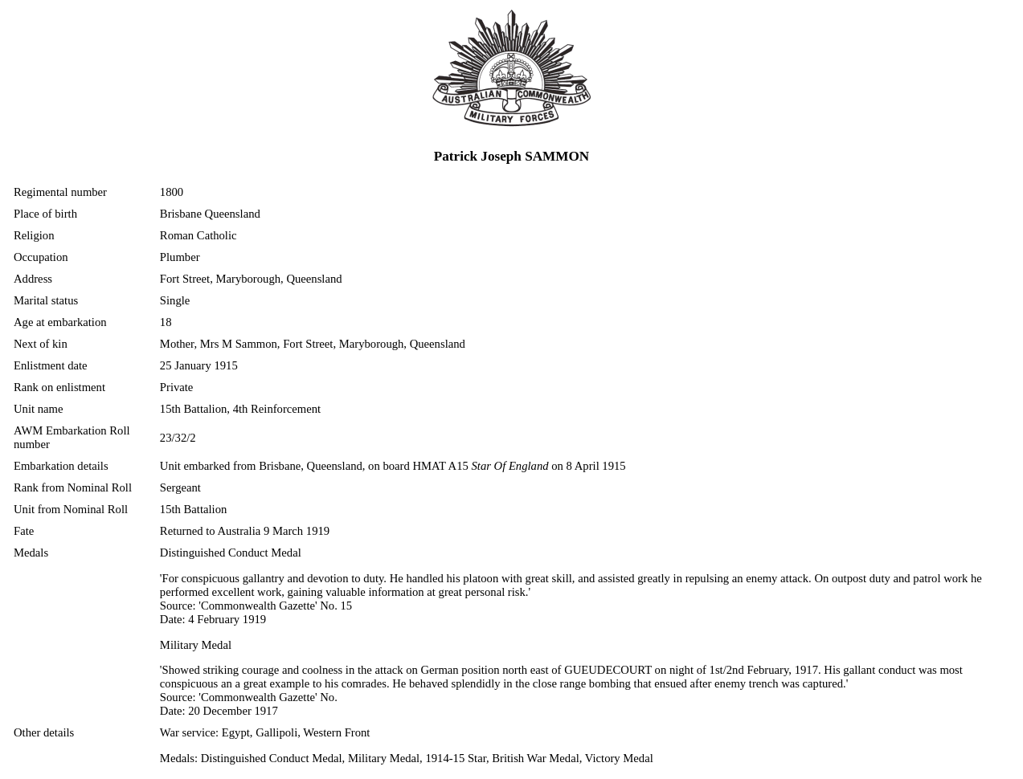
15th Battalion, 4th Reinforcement (240, 408)
